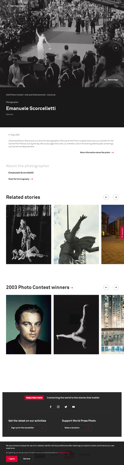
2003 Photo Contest (18, 6)
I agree (12, 459)
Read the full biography (18, 179)
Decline (26, 459)
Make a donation (72, 428)
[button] (106, 197)
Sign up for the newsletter (22, 428)
